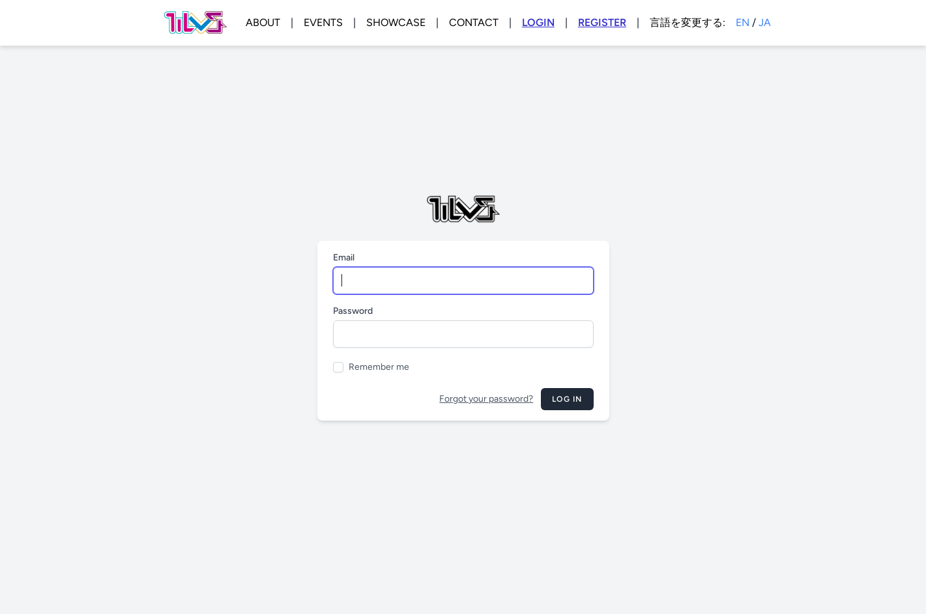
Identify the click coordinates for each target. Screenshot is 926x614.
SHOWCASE (396, 22)
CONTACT (474, 22)
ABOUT (263, 22)
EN (742, 22)
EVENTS (323, 22)
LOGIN (538, 22)
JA (765, 22)
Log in (567, 399)
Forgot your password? (486, 398)
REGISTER (602, 22)
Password (353, 310)
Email (343, 257)
